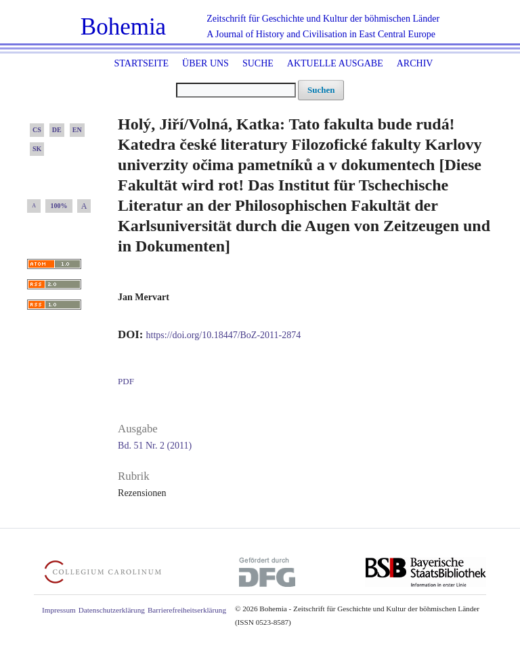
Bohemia (123, 27)
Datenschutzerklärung (112, 610)
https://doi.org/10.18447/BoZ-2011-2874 (223, 335)
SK (36, 148)
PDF (126, 381)
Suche (258, 63)
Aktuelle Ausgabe (335, 63)
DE (57, 130)
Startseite (141, 63)
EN (77, 130)
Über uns (205, 63)
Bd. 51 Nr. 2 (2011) (155, 445)
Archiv (415, 63)
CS (36, 130)
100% (59, 205)
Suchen (320, 90)
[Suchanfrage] (236, 90)
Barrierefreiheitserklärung (187, 610)
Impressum (59, 610)
